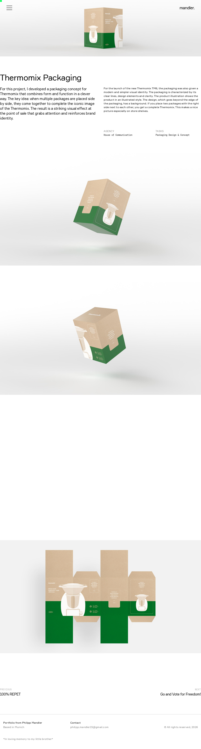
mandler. (187, 7)
